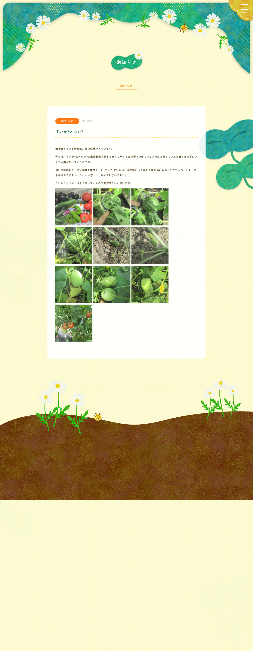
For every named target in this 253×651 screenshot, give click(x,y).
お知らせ (126, 88)
